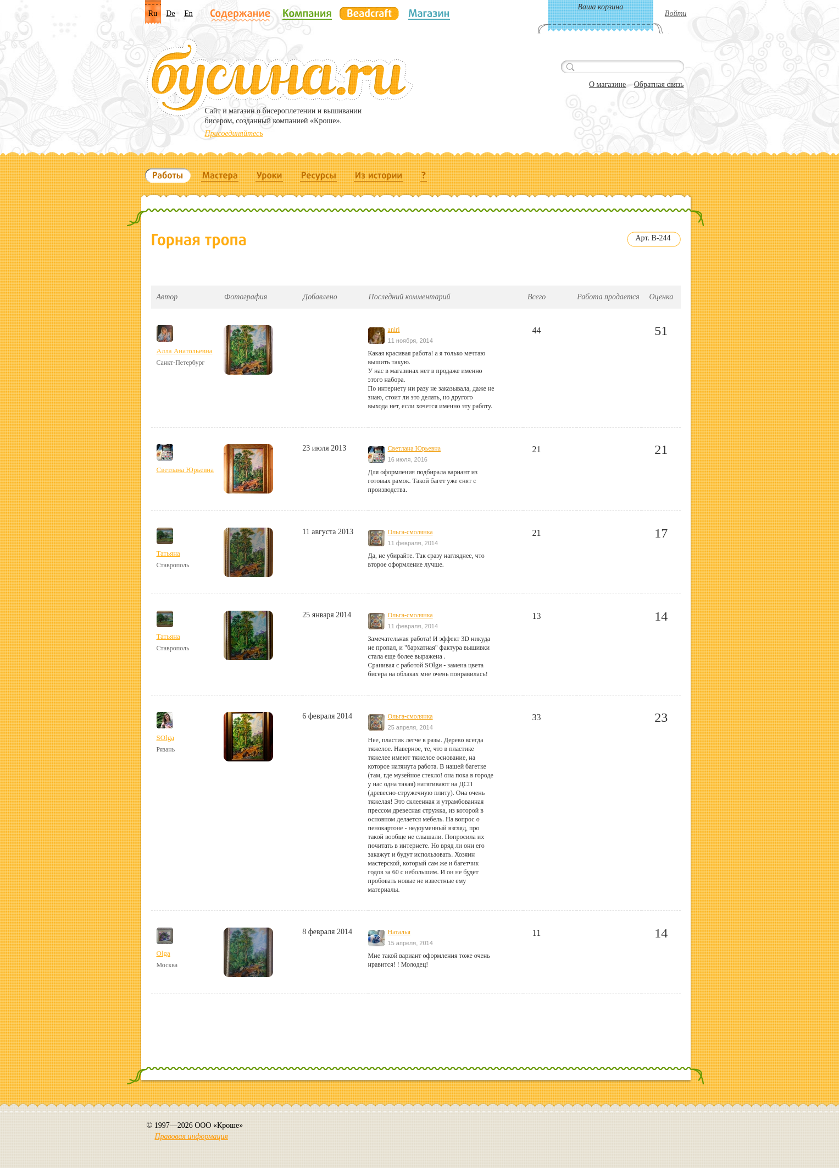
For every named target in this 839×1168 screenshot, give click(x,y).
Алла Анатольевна (185, 351)
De (170, 13)
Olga (163, 953)
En (188, 13)
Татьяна (168, 553)
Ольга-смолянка (410, 532)
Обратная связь (659, 84)
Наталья (399, 932)
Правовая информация (191, 1136)
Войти (676, 13)
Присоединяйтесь (234, 133)
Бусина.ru (280, 77)
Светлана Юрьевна (185, 469)
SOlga (166, 737)
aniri (394, 329)
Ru (152, 13)
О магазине (607, 84)
